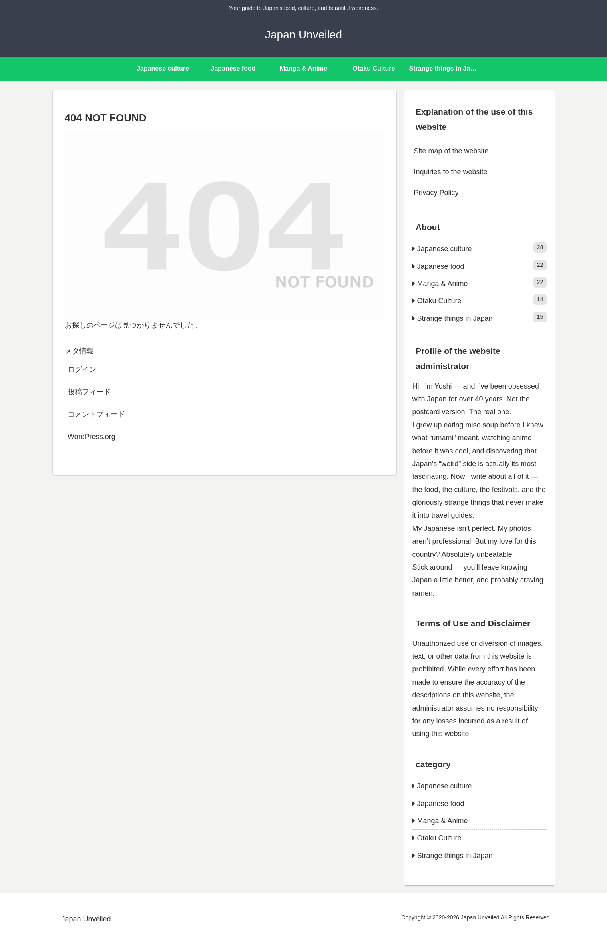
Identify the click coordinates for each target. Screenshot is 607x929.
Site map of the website (451, 151)
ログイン (82, 369)
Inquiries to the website (451, 172)
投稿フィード (89, 392)
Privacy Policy (436, 193)
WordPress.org (91, 437)
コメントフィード (96, 414)
